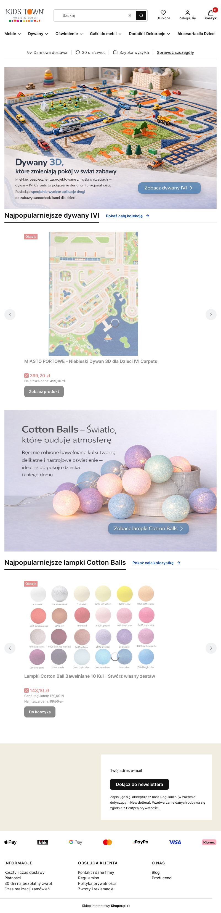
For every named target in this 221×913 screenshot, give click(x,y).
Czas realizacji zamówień (27, 888)
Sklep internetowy (104, 906)
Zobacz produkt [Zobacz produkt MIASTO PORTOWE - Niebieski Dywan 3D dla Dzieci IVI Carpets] (44, 391)
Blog (156, 872)
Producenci (162, 877)
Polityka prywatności (97, 883)
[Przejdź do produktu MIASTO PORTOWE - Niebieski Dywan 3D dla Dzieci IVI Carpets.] (93, 294)
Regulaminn (88, 877)
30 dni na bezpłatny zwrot (28, 883)
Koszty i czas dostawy (24, 872)
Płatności (12, 877)
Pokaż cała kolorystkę (156, 562)
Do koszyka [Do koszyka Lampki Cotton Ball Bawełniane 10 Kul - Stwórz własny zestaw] (40, 711)
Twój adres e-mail (126, 770)
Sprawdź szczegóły (175, 52)
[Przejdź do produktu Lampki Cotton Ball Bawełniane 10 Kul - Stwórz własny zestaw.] (93, 625)
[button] (141, 15)
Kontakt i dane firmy (96, 872)
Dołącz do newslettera (139, 784)
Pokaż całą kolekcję (128, 215)
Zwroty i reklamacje (95, 888)
